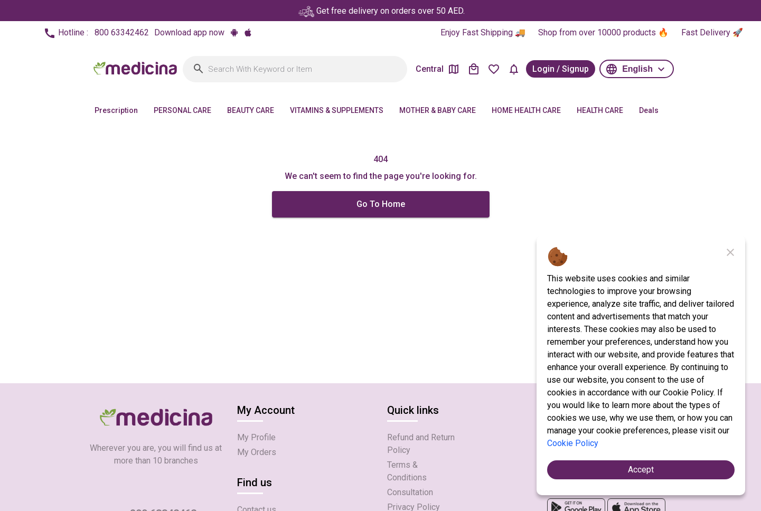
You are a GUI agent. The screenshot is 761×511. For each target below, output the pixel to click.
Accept (641, 470)
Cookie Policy (572, 443)
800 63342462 (122, 32)
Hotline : (96, 33)
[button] (636, 69)
